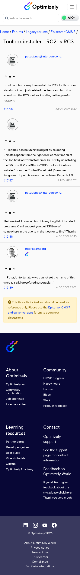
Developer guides (17, 447)
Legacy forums (37, 31)
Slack (46, 400)
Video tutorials (15, 458)
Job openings (15, 399)
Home (4, 31)
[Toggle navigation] (72, 7)
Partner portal (15, 441)
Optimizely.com (16, 384)
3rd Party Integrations (40, 566)
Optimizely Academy (19, 469)
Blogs (47, 394)
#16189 (8, 287)
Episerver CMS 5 (63, 31)
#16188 (8, 236)
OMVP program (53, 378)
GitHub (11, 464)
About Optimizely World (40, 543)
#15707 (8, 109)
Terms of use (40, 552)
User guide (13, 453)
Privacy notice (40, 547)
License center (16, 404)
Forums (17, 31)
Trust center (40, 557)
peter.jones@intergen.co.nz (43, 56)
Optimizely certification (14, 391)
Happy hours (51, 383)
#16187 (8, 180)
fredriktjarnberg (35, 249)
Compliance (40, 561)
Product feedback (55, 406)
